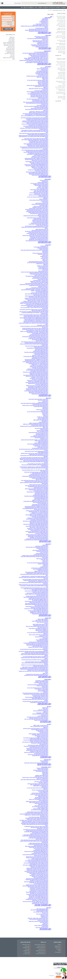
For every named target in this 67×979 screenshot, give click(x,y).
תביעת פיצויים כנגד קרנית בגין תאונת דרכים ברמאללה (37, 144)
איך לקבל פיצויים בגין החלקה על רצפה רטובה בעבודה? (37, 362)
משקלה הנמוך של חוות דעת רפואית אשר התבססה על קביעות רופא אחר (33, 311)
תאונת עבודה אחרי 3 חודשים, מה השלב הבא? (39, 162)
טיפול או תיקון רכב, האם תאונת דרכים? (40, 99)
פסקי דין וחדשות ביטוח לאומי (45, 540)
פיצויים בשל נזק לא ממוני (43, 97)
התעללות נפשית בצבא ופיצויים (42, 639)
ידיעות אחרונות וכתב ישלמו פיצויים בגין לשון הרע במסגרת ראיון (35, 737)
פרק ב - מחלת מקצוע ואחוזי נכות (41, 437)
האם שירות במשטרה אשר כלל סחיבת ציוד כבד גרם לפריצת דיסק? (35, 666)
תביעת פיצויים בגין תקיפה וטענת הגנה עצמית (61, 52)
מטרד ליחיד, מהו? (44, 810)
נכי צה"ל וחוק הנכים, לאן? (43, 627)
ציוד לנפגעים (45, 923)
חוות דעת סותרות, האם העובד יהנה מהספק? (39, 281)
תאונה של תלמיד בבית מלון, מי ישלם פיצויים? (39, 611)
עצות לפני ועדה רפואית (40, 953)
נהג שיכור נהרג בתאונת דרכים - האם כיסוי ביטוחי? (38, 124)
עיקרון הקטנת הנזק (44, 815)
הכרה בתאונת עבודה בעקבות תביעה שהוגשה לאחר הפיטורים (36, 316)
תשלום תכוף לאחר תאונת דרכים (41, 72)
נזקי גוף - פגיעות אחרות (57, 10)
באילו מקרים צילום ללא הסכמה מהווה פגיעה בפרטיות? (37, 750)
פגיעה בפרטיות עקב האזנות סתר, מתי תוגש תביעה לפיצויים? (60, 25)
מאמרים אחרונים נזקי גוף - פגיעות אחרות (42, 905)
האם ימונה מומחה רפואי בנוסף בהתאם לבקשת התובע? (37, 288)
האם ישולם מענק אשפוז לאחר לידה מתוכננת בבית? (37, 463)
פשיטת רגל (58, 949)
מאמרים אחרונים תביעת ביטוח (45, 615)
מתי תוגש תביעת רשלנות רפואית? (41, 185)
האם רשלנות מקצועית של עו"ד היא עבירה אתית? (38, 54)
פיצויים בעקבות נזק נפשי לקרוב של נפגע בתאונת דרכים (37, 103)
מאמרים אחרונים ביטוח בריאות (44, 48)
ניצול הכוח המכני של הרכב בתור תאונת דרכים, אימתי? (37, 122)
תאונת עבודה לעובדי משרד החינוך (41, 350)
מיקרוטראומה (45, 252)
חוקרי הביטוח (45, 79)
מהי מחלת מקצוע (41, 952)
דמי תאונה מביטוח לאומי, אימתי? (41, 440)
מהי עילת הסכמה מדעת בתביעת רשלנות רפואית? (38, 212)
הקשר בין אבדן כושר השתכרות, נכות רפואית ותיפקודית (37, 75)
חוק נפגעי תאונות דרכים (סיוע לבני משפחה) (39, 92)
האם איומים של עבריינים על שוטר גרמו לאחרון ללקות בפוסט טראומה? (34, 669)
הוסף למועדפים (26, 950)
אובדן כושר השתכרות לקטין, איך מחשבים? (39, 166)
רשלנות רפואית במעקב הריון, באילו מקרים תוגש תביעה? (37, 240)
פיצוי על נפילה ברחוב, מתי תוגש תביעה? (40, 613)
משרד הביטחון (48, 617)
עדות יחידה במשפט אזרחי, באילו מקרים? (40, 167)
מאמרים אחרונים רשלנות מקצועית (44, 64)
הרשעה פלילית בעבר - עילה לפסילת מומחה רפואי (38, 140)
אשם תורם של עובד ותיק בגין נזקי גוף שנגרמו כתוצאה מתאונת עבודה (34, 305)
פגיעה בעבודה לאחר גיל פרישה (42, 340)
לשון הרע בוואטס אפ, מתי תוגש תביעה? (40, 755)
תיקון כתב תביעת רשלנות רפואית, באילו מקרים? (38, 31)
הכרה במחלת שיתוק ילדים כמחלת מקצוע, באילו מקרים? (37, 382)
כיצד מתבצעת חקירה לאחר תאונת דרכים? (39, 157)
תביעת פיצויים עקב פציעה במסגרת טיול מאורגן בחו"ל (61, 69)
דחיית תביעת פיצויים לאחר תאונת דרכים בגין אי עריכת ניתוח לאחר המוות (33, 133)
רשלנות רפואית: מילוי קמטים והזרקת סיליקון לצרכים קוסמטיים (36, 215)
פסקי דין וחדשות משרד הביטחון (44, 676)
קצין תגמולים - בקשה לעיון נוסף (41, 630)
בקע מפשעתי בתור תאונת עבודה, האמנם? (39, 290)
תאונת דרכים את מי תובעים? (42, 68)
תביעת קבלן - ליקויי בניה (43, 709)
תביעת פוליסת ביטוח (10, 49)
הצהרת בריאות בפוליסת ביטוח (42, 23)
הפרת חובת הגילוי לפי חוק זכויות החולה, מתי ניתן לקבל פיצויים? (35, 235)
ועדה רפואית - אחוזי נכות (43, 254)
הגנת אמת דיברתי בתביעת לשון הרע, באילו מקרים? (38, 754)
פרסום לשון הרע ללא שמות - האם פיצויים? (39, 743)
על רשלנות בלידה (41, 949)
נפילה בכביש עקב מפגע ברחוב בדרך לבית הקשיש (60, 82)
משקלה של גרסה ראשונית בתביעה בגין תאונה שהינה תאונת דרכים (35, 121)
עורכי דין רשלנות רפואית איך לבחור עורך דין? (39, 183)
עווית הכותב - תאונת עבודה (42, 325)
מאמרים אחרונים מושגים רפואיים (44, 33)
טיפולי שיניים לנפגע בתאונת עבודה (41, 354)
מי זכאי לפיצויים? (44, 69)
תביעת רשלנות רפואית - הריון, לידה (41, 190)
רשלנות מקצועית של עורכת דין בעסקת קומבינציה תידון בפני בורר (35, 53)
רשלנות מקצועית (47, 50)
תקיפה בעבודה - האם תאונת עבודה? (40, 280)
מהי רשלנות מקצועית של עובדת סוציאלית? (39, 56)
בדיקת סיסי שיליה (44, 22)
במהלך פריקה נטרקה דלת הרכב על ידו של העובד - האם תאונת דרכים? (34, 146)
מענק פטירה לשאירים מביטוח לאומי (41, 346)
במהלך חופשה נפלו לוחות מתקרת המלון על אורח (60, 78)
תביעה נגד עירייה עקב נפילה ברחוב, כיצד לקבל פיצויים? (60, 37)
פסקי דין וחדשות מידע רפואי (45, 928)
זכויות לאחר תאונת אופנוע (40, 944)
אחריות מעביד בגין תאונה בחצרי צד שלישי (39, 310)
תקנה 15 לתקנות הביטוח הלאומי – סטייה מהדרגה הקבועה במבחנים (34, 453)
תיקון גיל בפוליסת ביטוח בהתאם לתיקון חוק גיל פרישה (37, 592)
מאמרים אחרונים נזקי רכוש (45, 722)
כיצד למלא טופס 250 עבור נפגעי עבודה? (40, 339)
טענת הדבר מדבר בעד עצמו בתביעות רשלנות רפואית (37, 217)
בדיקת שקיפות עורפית (43, 21)
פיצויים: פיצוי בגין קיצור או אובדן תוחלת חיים (39, 94)
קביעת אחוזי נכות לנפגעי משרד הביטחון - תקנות (38, 634)
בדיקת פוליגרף (45, 260)
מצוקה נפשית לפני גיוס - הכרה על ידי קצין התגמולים (37, 670)
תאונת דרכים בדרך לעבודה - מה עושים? (40, 156)
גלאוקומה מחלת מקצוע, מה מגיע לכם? (40, 367)
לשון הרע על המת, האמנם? (42, 736)
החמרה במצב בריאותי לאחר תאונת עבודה (39, 287)
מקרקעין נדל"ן (58, 952)
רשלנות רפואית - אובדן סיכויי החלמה (41, 206)
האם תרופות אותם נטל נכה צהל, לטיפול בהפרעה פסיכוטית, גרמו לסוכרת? (33, 651)
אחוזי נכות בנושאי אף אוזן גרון (42, 433)
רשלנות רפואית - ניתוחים (43, 186)
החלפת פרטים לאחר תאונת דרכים (41, 107)
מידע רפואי (48, 907)
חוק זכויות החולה (44, 201)
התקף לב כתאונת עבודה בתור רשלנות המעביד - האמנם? (36, 299)
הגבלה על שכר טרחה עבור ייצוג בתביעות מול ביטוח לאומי (36, 345)
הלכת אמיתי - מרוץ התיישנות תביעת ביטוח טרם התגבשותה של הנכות (34, 587)
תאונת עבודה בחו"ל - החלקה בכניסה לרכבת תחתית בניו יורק (36, 315)
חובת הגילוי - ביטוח (44, 552)
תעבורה (59, 944)
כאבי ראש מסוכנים (44, 916)
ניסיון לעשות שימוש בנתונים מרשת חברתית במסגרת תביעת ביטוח (35, 579)
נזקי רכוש (49, 706)
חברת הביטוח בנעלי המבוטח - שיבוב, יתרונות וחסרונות (37, 573)
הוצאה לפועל (58, 947)
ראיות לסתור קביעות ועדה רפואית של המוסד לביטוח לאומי (36, 293)
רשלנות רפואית (48, 179)
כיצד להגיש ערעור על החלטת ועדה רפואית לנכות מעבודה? (36, 159)
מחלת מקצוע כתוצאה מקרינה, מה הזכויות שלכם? (38, 383)
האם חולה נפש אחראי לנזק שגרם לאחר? (40, 793)
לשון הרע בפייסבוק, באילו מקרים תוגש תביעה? (38, 747)
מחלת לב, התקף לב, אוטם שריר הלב (40, 911)
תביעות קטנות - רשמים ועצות (42, 712)
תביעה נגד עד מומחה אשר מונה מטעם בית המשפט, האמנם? (36, 58)
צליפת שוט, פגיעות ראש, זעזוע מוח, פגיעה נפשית (38, 88)
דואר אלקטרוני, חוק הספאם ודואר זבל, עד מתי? (38, 799)
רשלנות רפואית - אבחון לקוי (42, 187)
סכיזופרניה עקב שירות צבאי (42, 640)
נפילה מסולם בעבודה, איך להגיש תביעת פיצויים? (38, 363)
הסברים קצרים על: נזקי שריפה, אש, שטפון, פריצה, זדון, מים (36, 719)
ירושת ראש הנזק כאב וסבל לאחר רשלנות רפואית (38, 223)
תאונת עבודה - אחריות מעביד (42, 263)
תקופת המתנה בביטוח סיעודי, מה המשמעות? (39, 537)
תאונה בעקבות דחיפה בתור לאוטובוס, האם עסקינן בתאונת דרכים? (34, 139)
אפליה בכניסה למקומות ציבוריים (41, 797)
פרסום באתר (27, 952)
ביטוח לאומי (48, 398)
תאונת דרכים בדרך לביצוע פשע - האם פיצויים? (39, 111)
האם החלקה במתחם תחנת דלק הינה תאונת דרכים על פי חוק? (35, 102)
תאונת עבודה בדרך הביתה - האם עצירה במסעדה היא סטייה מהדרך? (34, 302)
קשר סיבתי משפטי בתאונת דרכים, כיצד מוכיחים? (38, 173)
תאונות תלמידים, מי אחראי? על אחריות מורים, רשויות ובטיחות (36, 694)
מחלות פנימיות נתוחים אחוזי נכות (41, 428)
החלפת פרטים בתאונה (40, 947)
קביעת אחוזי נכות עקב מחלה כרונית (41, 490)
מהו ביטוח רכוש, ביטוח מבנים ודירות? (40, 710)
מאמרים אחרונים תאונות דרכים (44, 177)
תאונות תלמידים (47, 679)
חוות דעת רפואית (44, 917)
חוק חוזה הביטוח (44, 714)
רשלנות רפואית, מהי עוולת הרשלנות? (40, 184)
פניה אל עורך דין (26, 953)
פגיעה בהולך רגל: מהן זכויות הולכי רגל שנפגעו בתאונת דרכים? (36, 152)
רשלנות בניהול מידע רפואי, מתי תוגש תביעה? (39, 237)
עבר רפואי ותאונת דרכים (43, 74)
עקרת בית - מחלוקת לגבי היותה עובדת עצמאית (38, 454)
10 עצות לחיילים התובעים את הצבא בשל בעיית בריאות (37, 644)
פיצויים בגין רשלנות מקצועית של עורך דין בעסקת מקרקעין (36, 62)
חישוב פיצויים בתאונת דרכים (42, 70)
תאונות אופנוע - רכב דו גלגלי (42, 77)
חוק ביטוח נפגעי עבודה (43, 267)
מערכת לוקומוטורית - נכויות (42, 431)
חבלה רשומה (45, 673)
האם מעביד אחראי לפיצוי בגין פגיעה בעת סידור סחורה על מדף (35, 301)
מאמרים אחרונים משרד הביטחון (44, 677)
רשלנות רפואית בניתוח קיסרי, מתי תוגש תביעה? (38, 234)
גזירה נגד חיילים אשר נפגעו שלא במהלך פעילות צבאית (37, 645)
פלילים (59, 950)
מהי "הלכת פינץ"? (44, 104)
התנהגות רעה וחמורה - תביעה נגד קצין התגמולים (38, 647)
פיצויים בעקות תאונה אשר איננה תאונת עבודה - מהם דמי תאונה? (35, 405)
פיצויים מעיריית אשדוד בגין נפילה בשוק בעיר (39, 827)
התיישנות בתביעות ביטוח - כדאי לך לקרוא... (39, 567)
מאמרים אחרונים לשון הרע (45, 757)
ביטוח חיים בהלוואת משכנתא (42, 548)
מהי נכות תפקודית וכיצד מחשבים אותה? (40, 333)
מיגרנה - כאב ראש (44, 914)
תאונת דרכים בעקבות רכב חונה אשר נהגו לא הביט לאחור (36, 127)
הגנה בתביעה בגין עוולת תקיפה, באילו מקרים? (38, 236)
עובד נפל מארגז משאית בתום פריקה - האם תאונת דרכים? (36, 114)
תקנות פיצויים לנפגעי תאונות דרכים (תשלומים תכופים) (37, 91)
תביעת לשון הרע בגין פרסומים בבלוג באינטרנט (39, 738)
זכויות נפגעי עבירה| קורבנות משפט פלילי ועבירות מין (37, 684)
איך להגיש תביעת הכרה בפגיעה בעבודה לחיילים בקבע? (37, 369)
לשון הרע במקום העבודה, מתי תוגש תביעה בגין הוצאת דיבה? (36, 746)
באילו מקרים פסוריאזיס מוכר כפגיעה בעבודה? (39, 366)
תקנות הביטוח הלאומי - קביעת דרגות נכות (39, 425)
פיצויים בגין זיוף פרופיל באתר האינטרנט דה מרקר (38, 733)
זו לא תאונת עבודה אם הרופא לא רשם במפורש (38, 285)
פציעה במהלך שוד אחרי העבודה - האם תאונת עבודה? (37, 330)
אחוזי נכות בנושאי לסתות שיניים (42, 434)
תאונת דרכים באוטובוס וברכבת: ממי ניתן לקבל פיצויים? (37, 151)
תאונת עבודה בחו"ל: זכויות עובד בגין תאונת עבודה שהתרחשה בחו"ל (34, 341)
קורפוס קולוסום (45, 19)
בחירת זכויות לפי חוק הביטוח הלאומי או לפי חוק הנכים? (37, 626)
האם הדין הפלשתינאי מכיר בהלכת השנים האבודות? (37, 134)
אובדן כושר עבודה (44, 258)
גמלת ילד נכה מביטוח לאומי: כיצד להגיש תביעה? (38, 29)
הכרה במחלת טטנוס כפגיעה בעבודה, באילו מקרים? (37, 368)
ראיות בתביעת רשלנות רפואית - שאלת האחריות (38, 208)
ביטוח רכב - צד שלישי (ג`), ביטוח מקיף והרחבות (38, 718)
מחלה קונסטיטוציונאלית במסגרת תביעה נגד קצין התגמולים (36, 652)
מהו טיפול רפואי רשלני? (43, 195)
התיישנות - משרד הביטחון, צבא (42, 620)
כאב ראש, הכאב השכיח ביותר (42, 913)
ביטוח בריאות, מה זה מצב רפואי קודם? (40, 40)
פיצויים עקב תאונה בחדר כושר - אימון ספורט (39, 794)
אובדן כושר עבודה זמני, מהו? (42, 595)
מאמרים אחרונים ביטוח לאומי (45, 541)
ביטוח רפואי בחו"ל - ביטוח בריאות (41, 36)
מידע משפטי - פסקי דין (43, 792)
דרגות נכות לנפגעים (44, 256)
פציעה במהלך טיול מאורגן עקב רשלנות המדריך (61, 98)
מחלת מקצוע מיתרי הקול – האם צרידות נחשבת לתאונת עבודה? (35, 361)
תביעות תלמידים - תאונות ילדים (42, 680)
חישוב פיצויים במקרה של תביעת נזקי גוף (40, 101)
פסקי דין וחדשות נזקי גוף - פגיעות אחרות (43, 904)
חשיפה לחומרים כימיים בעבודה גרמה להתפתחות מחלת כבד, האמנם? (34, 331)
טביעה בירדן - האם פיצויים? (42, 828)
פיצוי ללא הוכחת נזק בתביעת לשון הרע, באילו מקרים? (37, 748)
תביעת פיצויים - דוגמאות (43, 84)
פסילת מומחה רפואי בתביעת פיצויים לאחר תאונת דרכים (37, 118)
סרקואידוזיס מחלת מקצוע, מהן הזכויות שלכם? (39, 374)
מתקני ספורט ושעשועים (40, 950)
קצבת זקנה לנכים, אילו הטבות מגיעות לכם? (39, 530)
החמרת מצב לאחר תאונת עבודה (41, 349)
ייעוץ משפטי (45, 87)
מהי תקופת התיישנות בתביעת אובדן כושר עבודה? (38, 338)
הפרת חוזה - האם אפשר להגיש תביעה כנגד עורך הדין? (37, 61)
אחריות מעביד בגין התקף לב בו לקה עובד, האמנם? (38, 300)
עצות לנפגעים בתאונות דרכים (42, 71)
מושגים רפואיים (48, 17)
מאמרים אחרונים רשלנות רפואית (44, 242)
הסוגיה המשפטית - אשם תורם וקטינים (40, 696)
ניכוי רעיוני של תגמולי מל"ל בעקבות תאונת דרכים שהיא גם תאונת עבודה (34, 309)
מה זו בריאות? (45, 39)
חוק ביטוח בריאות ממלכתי (42, 42)
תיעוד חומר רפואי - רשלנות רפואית (41, 193)
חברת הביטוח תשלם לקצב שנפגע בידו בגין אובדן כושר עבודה (36, 318)
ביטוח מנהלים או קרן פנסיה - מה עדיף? (40, 591)
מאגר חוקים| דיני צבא (43, 635)
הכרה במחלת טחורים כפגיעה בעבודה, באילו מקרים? (37, 380)
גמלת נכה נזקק (45, 257)
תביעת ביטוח (48, 543)
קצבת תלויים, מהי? (44, 471)
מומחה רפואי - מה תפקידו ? (42, 265)
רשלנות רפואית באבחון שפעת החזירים (40, 221)
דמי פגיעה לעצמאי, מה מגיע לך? (41, 170)
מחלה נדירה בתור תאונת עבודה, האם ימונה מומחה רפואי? (36, 319)
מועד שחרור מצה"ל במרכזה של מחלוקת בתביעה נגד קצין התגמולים (34, 664)
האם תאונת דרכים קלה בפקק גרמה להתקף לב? (38, 142)
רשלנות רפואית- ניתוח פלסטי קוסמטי (41, 191)
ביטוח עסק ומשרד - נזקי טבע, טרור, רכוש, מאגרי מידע (37, 716)
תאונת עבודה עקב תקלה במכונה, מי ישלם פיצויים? (38, 387)
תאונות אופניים (45, 78)
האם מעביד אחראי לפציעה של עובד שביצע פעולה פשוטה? (36, 295)
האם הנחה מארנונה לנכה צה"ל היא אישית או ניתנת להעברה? (36, 642)
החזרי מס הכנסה (47, 759)
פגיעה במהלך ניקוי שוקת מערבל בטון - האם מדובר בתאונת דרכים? (34, 130)
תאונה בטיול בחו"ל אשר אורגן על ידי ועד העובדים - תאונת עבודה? (35, 329)
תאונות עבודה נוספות (43, 249)
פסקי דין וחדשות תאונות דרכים (45, 176)
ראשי (64, 10)
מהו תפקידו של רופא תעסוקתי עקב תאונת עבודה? (38, 386)
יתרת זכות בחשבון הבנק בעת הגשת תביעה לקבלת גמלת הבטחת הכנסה (33, 458)
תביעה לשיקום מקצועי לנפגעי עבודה (41, 353)
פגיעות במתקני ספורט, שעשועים (41, 681)
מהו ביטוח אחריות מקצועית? (42, 551)
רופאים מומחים (45, 924)
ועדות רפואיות (45, 255)
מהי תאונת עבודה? (44, 245)
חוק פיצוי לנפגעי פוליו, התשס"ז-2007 (41, 419)
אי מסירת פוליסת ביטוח (43, 549)
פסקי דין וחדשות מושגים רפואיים (44, 32)
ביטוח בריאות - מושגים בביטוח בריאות (40, 24)
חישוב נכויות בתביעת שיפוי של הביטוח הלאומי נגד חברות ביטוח (35, 126)
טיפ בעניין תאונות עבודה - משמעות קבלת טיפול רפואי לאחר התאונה (34, 271)
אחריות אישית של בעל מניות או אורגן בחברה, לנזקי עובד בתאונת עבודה (34, 284)
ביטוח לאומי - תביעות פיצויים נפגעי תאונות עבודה (38, 261)
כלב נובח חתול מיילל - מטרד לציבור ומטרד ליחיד (38, 817)
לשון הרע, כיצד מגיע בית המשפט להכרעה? (39, 729)
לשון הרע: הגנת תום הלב (43, 731)
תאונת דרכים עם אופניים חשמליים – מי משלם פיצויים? (37, 154)
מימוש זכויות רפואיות (10, 48)
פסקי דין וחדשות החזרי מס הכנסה (44, 763)
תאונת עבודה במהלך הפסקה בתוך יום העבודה (38, 272)
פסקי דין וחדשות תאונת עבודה (45, 394)
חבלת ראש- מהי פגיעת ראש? (42, 908)
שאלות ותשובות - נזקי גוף (43, 81)
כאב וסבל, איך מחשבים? (43, 286)
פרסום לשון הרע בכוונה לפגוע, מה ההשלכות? (39, 751)
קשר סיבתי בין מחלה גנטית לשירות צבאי (40, 646)
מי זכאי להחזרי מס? (44, 760)
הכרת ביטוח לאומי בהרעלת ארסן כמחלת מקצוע (38, 335)
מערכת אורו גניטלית (44, 429)
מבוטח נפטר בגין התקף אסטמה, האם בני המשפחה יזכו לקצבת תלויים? (34, 317)
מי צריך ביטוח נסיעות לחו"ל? (42, 43)
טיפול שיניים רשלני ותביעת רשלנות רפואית (40, 204)
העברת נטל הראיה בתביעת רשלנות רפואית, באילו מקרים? (36, 30)
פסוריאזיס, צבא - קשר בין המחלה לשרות (40, 621)
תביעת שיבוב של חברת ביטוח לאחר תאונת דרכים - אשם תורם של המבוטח (33, 135)
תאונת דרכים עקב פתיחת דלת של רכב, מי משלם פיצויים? (37, 161)
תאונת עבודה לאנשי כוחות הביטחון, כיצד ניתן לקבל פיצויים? (36, 390)
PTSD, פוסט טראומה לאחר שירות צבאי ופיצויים (38, 641)
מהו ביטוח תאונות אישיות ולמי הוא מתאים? (39, 163)
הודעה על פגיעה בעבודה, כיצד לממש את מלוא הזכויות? (37, 171)
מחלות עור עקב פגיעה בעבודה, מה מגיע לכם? (39, 378)
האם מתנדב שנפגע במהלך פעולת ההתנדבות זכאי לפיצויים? (36, 352)
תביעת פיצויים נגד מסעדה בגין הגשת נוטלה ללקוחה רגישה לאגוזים (35, 822)
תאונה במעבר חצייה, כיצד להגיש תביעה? (40, 175)
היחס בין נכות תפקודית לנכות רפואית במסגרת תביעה (37, 811)
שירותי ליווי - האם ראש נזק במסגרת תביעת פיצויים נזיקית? (36, 109)
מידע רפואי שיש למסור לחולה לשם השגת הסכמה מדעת (37, 211)
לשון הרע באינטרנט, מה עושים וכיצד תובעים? (39, 740)
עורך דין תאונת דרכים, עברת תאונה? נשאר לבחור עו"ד (37, 98)
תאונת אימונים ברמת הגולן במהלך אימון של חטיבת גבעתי (36, 661)
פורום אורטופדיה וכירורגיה (43, 82)
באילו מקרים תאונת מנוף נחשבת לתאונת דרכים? (38, 172)
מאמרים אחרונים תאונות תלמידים (44, 704)
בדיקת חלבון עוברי (44, 20)
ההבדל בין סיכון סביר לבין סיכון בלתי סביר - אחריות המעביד (36, 297)
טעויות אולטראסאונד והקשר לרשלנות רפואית (39, 189)
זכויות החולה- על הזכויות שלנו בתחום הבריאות (38, 200)
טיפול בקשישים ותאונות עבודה (42, 291)
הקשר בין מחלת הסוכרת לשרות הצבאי (40, 624)
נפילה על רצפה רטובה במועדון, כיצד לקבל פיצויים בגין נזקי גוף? (60, 17)
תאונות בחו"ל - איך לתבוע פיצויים (41, 86)
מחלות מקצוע (45, 251)
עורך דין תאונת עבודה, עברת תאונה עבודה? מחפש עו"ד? (36, 276)
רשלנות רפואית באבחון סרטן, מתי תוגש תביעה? (38, 238)
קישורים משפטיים (26, 947)
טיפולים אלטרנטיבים (44, 922)
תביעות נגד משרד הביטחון (43, 619)
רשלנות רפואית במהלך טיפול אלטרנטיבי (40, 219)
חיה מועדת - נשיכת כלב (43, 683)
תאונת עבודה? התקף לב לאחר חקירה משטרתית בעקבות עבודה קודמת (34, 314)
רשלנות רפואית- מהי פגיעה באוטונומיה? (40, 207)
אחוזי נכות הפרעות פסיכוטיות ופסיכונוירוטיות (39, 436)
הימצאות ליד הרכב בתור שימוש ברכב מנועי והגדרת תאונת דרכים (35, 113)
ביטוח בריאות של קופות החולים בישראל (40, 45)
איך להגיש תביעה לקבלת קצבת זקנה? (40, 502)
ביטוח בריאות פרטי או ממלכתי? (42, 46)
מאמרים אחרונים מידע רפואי (45, 929)
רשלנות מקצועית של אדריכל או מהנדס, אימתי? (38, 55)
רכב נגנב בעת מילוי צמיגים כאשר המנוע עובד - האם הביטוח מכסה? (34, 576)
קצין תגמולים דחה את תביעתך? (41, 629)
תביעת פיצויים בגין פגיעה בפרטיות (41, 735)
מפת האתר (27, 949)
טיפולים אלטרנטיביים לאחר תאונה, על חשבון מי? (38, 296)
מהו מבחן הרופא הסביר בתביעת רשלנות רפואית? (38, 232)
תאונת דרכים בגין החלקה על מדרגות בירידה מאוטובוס (37, 119)
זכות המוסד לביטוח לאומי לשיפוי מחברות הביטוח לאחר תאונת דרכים (34, 117)
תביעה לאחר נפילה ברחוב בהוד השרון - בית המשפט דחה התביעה (35, 821)
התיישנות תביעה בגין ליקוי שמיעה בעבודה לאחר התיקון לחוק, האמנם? (34, 303)
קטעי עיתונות (45, 637)
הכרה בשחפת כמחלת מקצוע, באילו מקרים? (39, 370)
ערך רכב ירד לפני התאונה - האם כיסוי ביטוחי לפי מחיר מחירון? (36, 580)
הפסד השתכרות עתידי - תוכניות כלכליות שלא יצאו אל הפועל (36, 106)
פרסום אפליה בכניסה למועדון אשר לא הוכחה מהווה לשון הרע (35, 739)
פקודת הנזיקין (45, 89)
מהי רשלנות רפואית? (44, 180)
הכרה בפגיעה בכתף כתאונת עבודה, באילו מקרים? (38, 169)
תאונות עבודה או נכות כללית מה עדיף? (40, 253)
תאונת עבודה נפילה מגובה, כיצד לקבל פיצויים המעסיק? (37, 385)
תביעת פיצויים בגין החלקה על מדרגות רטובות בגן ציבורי (61, 74)
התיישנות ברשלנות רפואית (43, 182)
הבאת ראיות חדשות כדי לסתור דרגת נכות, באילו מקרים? (37, 165)
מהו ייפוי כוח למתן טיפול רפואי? (41, 28)
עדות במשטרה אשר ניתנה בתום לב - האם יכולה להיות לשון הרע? (35, 741)
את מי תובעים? (45, 181)
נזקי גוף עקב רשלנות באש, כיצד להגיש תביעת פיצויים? (60, 33)
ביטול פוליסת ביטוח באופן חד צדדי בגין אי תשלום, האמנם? (36, 593)
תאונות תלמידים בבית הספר (8, 44)
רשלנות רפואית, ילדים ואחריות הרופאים (40, 220)
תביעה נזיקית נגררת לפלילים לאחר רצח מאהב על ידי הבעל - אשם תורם (34, 820)
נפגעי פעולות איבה (44, 780)
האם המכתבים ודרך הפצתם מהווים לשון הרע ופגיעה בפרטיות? (35, 728)
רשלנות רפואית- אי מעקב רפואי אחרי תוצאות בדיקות (37, 210)
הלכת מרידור (45, 648)
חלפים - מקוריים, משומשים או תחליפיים (40, 713)
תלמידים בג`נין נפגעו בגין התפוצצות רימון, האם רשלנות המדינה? (35, 701)
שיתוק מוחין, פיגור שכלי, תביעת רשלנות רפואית (39, 192)
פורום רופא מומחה (26, 944)
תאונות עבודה (11, 39)
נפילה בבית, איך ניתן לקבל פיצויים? (41, 509)
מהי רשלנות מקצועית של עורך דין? (41, 52)
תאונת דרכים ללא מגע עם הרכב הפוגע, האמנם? (38, 112)
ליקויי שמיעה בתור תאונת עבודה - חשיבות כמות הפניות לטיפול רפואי (34, 289)
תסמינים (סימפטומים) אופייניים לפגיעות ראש (39, 909)
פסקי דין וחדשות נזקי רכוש (45, 721)
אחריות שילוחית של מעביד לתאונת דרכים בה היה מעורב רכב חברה (35, 123)
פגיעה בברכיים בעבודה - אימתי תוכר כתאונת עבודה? (37, 332)
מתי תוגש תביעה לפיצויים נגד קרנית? (41, 168)
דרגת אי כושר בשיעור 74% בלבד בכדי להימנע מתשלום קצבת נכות (35, 469)
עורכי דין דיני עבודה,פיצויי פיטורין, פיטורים (40, 789)
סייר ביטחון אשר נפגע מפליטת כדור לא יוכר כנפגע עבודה (37, 304)
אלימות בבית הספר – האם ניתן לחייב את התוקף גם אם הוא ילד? (35, 692)
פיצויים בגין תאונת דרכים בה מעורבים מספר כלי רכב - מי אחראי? (35, 120)
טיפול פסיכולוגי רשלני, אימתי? (42, 225)
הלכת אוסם (45, 110)
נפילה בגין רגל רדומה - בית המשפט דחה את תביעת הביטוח (36, 590)
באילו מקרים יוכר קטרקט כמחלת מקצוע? (40, 358)
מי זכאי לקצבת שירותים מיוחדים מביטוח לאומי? (38, 525)
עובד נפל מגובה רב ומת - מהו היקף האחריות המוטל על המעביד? (35, 328)
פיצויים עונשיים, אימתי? (43, 216)
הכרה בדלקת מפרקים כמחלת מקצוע (40, 351)
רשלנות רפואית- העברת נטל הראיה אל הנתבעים (38, 194)
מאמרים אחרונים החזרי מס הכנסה (44, 764)
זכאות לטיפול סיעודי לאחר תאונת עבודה (40, 357)
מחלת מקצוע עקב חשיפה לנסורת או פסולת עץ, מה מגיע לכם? (35, 375)
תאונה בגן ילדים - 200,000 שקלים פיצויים (40, 698)
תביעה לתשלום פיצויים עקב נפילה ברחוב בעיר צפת (60, 93)
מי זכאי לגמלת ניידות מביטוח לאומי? (41, 155)
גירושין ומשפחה (58, 946)
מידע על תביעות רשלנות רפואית (41, 203)
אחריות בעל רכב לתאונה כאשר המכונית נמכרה (38, 141)
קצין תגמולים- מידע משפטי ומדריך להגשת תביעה (38, 628)
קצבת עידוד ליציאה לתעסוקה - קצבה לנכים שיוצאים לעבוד (36, 158)
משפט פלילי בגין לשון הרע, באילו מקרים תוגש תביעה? (37, 749)
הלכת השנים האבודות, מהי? (42, 105)
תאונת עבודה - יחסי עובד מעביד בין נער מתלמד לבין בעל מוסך (35, 320)
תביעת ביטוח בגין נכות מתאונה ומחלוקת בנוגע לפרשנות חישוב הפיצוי (34, 250)
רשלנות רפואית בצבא (43, 205)
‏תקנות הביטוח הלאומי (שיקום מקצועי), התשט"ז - (38, 423)
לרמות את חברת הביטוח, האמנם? (41, 571)
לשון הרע (49, 724)
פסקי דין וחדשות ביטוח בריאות (45, 47)
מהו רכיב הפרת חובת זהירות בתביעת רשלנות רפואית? (37, 233)
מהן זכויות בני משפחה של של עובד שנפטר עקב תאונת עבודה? (35, 356)
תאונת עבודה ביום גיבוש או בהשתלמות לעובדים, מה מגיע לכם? (35, 371)
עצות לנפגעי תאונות (41, 946)
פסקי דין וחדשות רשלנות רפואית (44, 241)
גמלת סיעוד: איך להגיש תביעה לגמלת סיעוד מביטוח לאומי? (36, 488)
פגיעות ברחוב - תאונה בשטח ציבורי (41, 682)
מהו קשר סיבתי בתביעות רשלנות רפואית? (40, 230)
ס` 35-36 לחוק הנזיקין (43, 198)
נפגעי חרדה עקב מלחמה (43, 804)
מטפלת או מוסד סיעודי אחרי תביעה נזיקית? (39, 108)
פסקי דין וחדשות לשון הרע (45, 756)
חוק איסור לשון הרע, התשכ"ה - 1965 (40, 725)
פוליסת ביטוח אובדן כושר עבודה (41, 546)
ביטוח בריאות (48, 35)
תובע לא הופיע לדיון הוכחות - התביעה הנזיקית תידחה (37, 819)
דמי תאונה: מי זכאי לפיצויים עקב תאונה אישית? (38, 484)
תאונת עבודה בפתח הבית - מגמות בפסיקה (39, 292)
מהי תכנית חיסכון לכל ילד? (42, 503)
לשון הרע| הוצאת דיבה (9, 50)
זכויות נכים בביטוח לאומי (43, 270)
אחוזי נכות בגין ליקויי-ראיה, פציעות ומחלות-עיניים (38, 432)
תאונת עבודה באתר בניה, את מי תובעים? (40, 160)
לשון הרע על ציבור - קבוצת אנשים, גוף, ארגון (39, 726)
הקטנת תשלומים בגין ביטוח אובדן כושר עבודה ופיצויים (37, 85)
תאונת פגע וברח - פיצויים (43, 83)
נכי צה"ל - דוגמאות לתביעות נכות (41, 636)
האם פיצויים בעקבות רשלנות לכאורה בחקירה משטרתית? (36, 59)
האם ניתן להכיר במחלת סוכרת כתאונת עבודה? (38, 337)
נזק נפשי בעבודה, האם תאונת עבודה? (40, 277)
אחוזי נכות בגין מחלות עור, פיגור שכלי (40, 435)
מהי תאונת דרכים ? (44, 67)
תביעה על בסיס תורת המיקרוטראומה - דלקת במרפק (37, 306)
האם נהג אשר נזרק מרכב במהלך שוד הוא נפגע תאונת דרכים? (36, 143)
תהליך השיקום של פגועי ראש (42, 910)
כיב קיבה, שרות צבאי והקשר (42, 622)
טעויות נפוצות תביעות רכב (43, 715)
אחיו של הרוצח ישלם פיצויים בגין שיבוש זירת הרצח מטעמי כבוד (35, 829)
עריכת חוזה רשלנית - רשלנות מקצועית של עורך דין (38, 57)
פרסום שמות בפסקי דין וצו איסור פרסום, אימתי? (38, 802)
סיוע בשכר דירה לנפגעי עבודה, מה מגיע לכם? (39, 365)
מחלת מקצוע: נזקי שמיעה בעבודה (41, 275)
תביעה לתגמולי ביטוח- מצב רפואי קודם (40, 550)
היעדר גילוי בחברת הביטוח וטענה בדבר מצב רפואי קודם (37, 547)
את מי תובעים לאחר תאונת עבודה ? (41, 246)
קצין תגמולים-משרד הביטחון (8, 42)
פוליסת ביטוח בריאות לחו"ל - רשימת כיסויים (39, 44)
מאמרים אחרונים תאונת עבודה (44, 395)
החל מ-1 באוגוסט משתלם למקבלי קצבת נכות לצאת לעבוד (36, 451)
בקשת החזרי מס (44, 761)
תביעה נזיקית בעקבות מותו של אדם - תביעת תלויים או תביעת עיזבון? (60, 48)
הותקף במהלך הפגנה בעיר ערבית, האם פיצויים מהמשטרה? (36, 826)
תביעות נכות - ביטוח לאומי (9, 45)
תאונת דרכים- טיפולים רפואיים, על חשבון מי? (39, 96)
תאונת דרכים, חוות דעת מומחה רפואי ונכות (39, 95)
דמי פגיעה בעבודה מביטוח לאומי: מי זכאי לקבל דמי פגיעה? (36, 342)
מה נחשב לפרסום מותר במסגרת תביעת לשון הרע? (38, 745)
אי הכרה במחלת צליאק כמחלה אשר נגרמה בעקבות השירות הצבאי (34, 653)
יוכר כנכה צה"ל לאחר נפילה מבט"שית (40, 665)
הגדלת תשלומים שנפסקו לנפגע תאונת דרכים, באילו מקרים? (36, 164)
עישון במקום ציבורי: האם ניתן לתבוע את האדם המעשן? (37, 801)
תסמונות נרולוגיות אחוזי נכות (42, 430)
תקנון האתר (27, 946)
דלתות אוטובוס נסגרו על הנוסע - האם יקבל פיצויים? (38, 145)
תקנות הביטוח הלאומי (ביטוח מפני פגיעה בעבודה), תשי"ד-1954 (35, 424)
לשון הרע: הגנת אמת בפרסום (42, 730)
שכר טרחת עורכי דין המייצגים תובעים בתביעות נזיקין (37, 93)
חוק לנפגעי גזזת (45, 420)
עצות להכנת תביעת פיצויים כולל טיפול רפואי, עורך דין (37, 80)
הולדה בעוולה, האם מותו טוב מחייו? (41, 218)
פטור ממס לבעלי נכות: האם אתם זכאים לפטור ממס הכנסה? (36, 472)
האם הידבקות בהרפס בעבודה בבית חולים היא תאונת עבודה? (36, 321)
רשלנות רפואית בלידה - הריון (42, 188)
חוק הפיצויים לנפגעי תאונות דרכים (41, 90)
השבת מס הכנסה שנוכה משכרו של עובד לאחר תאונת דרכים (36, 138)
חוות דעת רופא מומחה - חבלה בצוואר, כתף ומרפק (38, 918)
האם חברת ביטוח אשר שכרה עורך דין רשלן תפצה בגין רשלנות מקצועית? (33, 60)
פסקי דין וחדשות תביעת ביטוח (45, 614)
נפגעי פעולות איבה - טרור (43, 631)
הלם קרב (46, 623)
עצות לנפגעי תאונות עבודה (42, 247)
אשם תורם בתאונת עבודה (43, 279)
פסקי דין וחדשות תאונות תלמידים (44, 703)
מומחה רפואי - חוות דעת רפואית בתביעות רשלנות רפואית (36, 209)
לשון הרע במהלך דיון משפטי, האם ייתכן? (40, 734)
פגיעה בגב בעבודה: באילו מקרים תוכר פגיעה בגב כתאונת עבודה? (35, 336)
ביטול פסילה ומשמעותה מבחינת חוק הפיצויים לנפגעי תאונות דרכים (35, 149)
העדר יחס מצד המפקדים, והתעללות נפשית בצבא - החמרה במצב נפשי (34, 667)
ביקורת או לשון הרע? (44, 744)
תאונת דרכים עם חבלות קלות (42, 73)
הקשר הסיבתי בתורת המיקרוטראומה (40, 294)
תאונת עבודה (48, 244)
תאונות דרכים (48, 66)
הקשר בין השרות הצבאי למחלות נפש (40, 625)
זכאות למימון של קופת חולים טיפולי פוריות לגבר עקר (37, 38)
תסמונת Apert (45, 18)
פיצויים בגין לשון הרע (44, 732)
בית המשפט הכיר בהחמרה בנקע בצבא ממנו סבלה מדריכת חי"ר (35, 656)
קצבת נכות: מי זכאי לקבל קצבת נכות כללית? (39, 334)
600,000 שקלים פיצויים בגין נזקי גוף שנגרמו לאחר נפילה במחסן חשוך (34, 823)
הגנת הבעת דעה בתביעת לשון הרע (41, 753)
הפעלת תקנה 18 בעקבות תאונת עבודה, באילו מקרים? (37, 389)
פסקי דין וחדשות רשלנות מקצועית (44, 63)
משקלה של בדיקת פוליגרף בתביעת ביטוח (40, 589)
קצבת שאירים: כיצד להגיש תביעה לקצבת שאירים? (38, 153)
